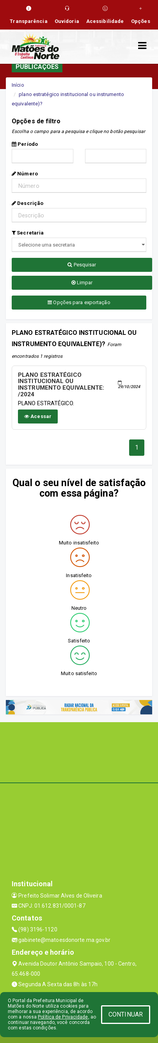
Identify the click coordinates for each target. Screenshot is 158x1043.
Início (18, 85)
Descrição (27, 203)
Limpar (82, 282)
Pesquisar (81, 265)
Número (25, 174)
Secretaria (28, 233)
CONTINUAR (125, 1014)
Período (25, 144)
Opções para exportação (79, 302)
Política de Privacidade (63, 1017)
